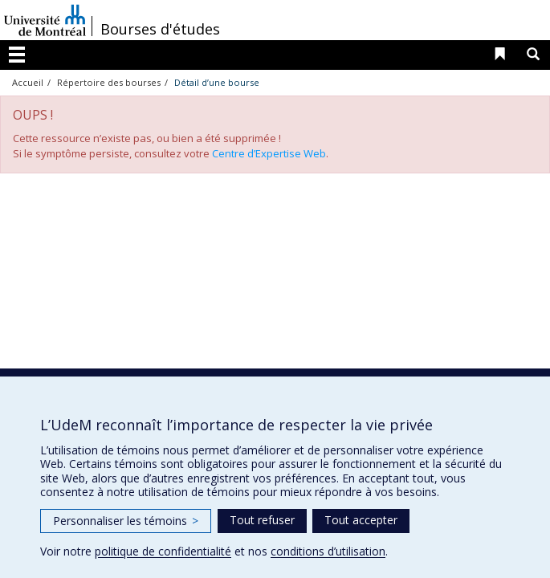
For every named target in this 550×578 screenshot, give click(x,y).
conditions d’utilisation (328, 551)
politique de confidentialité (163, 551)
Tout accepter (360, 519)
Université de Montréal (45, 20)
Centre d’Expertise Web (269, 153)
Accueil (27, 82)
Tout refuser (262, 519)
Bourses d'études (160, 29)
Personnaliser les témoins (125, 520)
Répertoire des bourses (109, 82)
